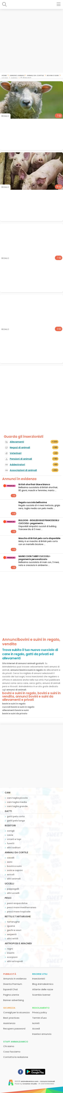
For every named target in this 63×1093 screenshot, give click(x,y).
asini (9, 861)
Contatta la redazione (15, 1057)
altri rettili (12, 938)
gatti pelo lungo (16, 820)
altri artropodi (15, 961)
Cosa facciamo (11, 1051)
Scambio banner (41, 994)
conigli (10, 830)
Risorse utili (39, 974)
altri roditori (13, 847)
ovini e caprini (15, 870)
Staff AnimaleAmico (15, 1041)
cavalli (10, 857)
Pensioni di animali (21, 458)
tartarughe (13, 921)
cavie (10, 835)
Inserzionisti (38, 978)
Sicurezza (9, 1007)
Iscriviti (35, 1023)
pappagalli (13, 888)
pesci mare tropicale (18, 911)
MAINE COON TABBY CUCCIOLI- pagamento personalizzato (34, 558)
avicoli (10, 874)
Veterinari (15, 453)
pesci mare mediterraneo (21, 907)
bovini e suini (53, 75)
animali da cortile (35, 75)
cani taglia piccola (17, 797)
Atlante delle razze (42, 989)
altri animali (14, 878)
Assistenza (9, 1023)
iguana (11, 926)
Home (4, 75)
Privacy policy (39, 1012)
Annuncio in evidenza (14, 978)
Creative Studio (29, 1084)
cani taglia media (17, 802)
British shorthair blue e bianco (34, 484)
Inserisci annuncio (41, 1034)
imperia (14, 77)
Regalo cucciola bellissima (32, 502)
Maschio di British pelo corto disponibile (39, 538)
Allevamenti (17, 441)
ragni (10, 948)
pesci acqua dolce (17, 903)
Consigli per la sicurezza (16, 1012)
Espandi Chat (10, 989)
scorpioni (12, 957)
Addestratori (17, 464)
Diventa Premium (12, 984)
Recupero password (14, 1028)
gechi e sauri (14, 930)
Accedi (36, 1028)
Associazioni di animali (23, 470)
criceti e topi (14, 839)
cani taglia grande (17, 806)
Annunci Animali (17, 75)
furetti (10, 843)
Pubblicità (9, 974)
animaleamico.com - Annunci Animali (38, 1081)
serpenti (12, 934)
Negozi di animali (20, 447)
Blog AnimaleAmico (42, 984)
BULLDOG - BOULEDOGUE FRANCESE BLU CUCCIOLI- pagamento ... (38, 522)
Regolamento (41, 1007)
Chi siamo (8, 1046)
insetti (10, 952)
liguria (5, 77)
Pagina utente (11, 994)
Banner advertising (13, 1000)
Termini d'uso (39, 1017)
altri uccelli (13, 893)
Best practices (11, 1017)
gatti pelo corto (16, 816)
